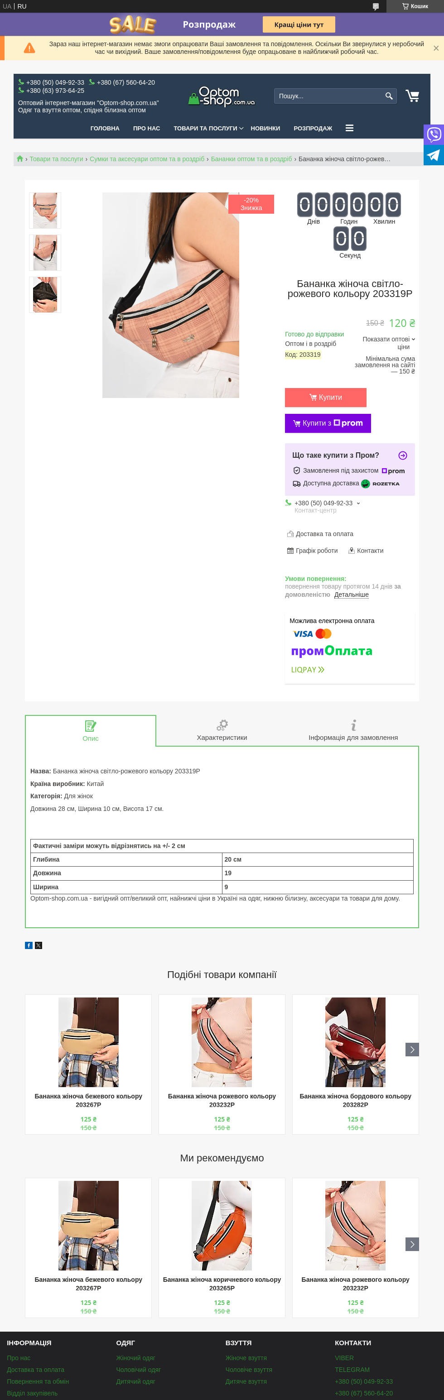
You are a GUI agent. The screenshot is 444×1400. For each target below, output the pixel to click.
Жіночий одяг (135, 1358)
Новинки (265, 128)
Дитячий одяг (135, 1381)
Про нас (146, 128)
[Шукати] (389, 96)
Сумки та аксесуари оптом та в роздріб (147, 159)
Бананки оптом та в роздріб (251, 159)
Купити (330, 397)
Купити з (333, 423)
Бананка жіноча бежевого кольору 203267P (88, 1100)
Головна (105, 128)
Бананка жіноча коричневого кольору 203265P (222, 1284)
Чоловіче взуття (249, 1369)
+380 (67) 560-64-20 (364, 1393)
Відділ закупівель (32, 1393)
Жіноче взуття (246, 1358)
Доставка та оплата (35, 1369)
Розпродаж (313, 128)
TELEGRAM (352, 1369)
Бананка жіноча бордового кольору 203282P (355, 1100)
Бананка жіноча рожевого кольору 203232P (222, 1100)
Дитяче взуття (246, 1381)
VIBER (344, 1358)
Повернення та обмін (38, 1381)
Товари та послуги (205, 128)
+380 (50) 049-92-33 (364, 1381)
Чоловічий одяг (138, 1369)
